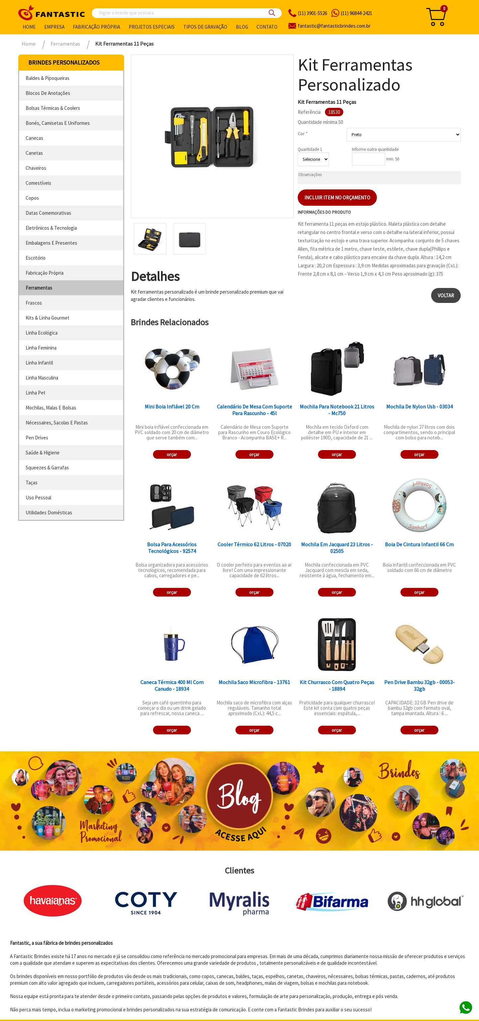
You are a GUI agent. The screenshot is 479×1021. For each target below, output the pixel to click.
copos (32, 198)
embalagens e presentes (51, 243)
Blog (242, 27)
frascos (34, 303)
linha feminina (41, 348)
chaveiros (36, 168)
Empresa (54, 27)
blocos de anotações (48, 93)
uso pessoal (38, 497)
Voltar (446, 295)
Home (29, 27)
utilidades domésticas (49, 512)
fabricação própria (45, 273)
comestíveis (38, 183)
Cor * (303, 133)
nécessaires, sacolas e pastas (57, 422)
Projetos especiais (152, 27)
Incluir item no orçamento (337, 197)
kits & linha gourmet (48, 318)
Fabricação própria (96, 27)
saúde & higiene (43, 452)
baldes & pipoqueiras (48, 78)
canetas (34, 153)
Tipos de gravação (205, 27)
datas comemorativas (48, 213)
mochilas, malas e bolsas (51, 407)
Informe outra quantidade (375, 149)
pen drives (37, 437)
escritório (36, 258)
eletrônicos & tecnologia (51, 228)
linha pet (36, 392)
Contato (266, 27)
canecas (34, 138)
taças (32, 482)
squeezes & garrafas (47, 467)
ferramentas (39, 288)
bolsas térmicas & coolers (53, 108)
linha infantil (39, 363)
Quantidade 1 (310, 149)
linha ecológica (42, 333)
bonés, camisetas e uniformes (58, 123)
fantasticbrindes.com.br (334, 26)
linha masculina (42, 378)
